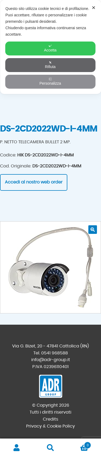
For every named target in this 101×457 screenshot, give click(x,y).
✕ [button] (94, 7)
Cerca (50, 448)
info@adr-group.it (50, 360)
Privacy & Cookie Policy (50, 426)
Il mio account (17, 448)
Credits (50, 419)
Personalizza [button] (50, 81)
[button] (92, 229)
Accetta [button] (50, 48)
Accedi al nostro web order (33, 182)
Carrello (79, 444)
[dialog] (50, 47)
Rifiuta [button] (50, 65)
